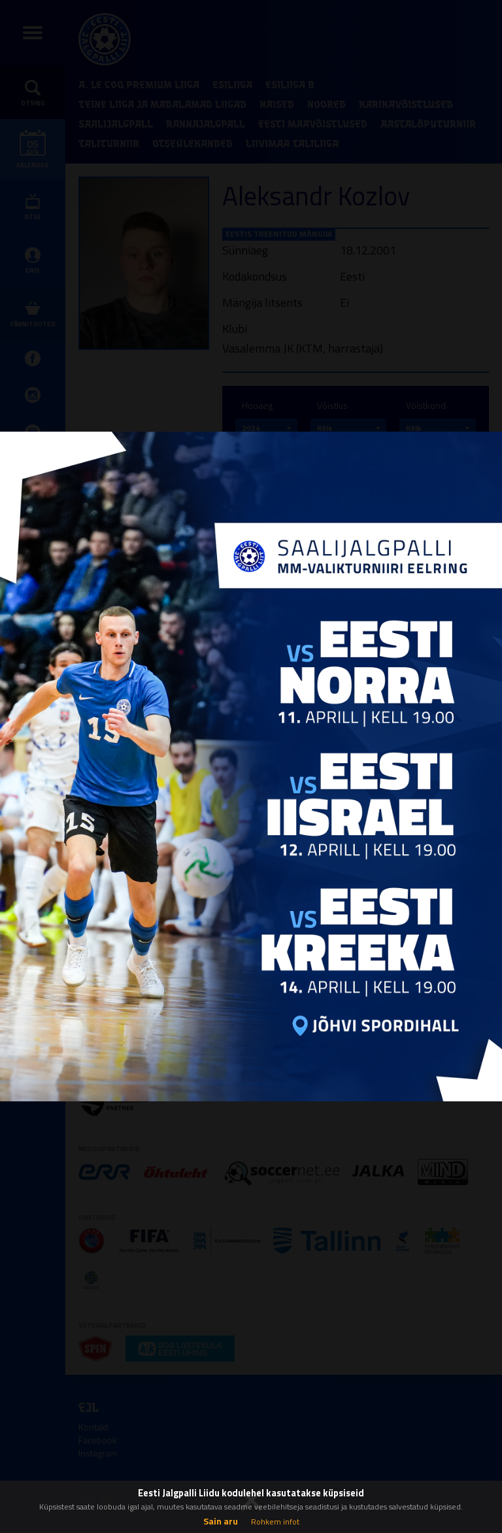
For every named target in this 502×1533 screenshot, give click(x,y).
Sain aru (220, 1521)
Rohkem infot (275, 1521)
